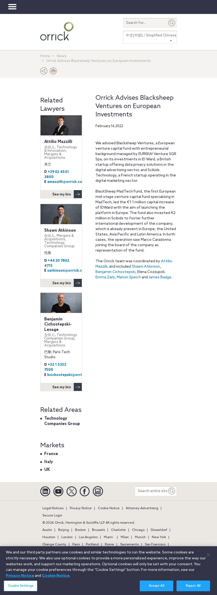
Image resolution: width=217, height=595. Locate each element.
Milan (125, 537)
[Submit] (172, 23)
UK (47, 469)
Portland (92, 544)
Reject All (193, 588)
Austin (47, 530)
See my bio (67, 194)
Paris (76, 544)
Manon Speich (129, 277)
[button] (44, 72)
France (51, 454)
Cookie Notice (109, 508)
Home (45, 56)
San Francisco (155, 544)
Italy (48, 462)
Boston (80, 530)
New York (159, 537)
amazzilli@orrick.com (66, 182)
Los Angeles (88, 537)
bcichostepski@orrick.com (70, 375)
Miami (108, 537)
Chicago (138, 530)
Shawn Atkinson (146, 266)
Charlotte (118, 530)
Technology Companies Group (62, 421)
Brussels (98, 530)
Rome (109, 544)
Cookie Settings (20, 588)
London (67, 537)
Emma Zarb (105, 277)
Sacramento (129, 544)
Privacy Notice (81, 508)
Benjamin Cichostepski (115, 272)
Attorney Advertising (142, 508)
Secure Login (52, 516)
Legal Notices (53, 508)
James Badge (160, 277)
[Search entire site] (151, 491)
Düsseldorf (159, 530)
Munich (140, 537)
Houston (48, 537)
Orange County (54, 544)
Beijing (63, 530)
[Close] (208, 557)
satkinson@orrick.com (67, 271)
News (62, 56)
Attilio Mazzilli (61, 149)
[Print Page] (53, 72)
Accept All (156, 588)
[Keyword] (172, 491)
